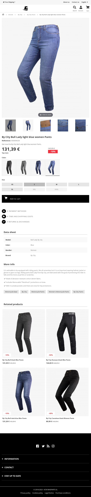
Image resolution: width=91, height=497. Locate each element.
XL (12, 189)
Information (11, 459)
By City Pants (78, 292)
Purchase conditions (63, 493)
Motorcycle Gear (11, 292)
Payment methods (17, 211)
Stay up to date (12, 476)
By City (24, 292)
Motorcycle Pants (37, 292)
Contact (9, 467)
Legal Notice (49, 493)
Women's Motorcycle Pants (59, 292)
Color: (4, 158)
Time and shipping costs (21, 216)
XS (12, 184)
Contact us (75, 2)
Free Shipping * (10, 2)
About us (66, 2)
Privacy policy (25, 493)
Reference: (6, 140)
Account (80, 10)
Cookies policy (37, 493)
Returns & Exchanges (19, 222)
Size (3, 180)
